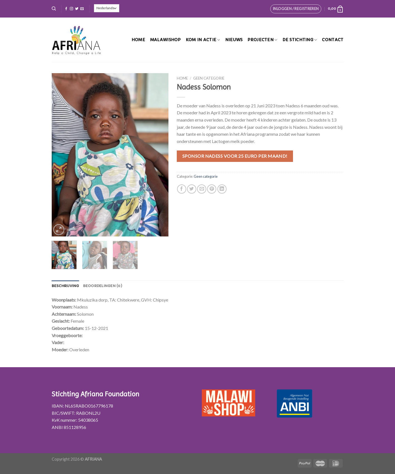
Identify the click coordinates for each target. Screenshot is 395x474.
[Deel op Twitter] (191, 189)
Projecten (262, 40)
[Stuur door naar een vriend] (201, 189)
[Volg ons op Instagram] (71, 9)
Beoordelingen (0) (102, 286)
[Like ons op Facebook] (66, 9)
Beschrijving (65, 286)
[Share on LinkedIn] (222, 189)
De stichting (299, 40)
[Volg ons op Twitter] (76, 9)
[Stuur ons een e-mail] (82, 9)
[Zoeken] (54, 9)
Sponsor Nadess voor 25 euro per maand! (234, 156)
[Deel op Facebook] (181, 189)
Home (138, 39)
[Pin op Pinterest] (211, 189)
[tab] (65, 286)
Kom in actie (203, 40)
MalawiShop (165, 39)
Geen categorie (208, 78)
